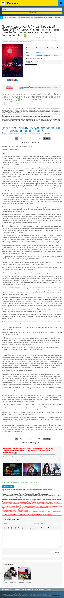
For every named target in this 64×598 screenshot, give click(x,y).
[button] (4, 528)
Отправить (56, 552)
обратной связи (56, 595)
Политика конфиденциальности (24, 589)
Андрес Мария (40, 52)
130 (39, 138)
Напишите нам (23, 89)
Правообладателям (7, 589)
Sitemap (48, 589)
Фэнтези (56, 55)
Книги (37, 55)
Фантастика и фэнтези (46, 55)
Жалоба (9, 88)
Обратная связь (39, 589)
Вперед (47, 138)
